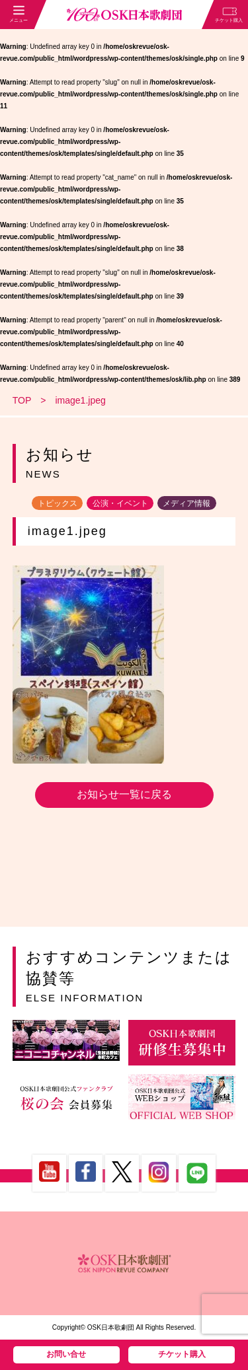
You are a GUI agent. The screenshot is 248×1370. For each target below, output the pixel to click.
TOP (22, 400)
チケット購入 (182, 1354)
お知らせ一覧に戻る (124, 794)
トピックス (57, 502)
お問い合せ (66, 1354)
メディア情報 (186, 502)
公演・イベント (120, 502)
